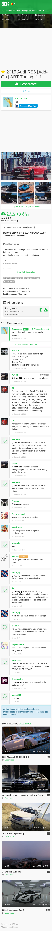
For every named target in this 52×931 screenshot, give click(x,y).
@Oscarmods (32, 365)
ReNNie (15, 556)
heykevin (16, 543)
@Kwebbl (16, 442)
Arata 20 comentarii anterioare (26, 344)
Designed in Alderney (10, 924)
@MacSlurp (17, 467)
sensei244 (16, 695)
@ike (14, 616)
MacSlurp (16, 439)
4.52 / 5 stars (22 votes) (9, 221)
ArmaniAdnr (17, 679)
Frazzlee (15, 501)
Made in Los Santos (9, 927)
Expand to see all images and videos (26, 207)
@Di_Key (16, 575)
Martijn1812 (17, 527)
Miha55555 (16, 660)
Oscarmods (21, 98)
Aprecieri (25, 215)
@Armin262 (17, 378)
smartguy (16, 572)
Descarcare (26, 84)
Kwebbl (15, 375)
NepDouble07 (18, 644)
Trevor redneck (18, 514)
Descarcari (11, 215)
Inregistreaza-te (10, 712)
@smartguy (17, 591)
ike (13, 588)
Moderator (23, 556)
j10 (13, 388)
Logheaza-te (29, 709)
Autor (26, 329)
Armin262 (16, 350)
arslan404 (16, 626)
